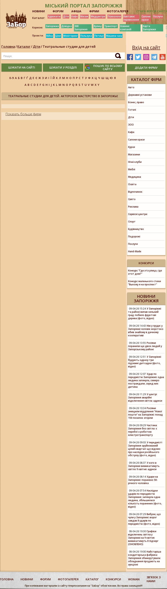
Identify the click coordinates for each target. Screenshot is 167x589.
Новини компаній (125, 27)
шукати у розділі (63, 67)
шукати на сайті (21, 67)
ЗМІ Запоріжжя (80, 27)
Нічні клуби (135, 162)
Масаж (84, 16)
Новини (27, 579)
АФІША (76, 11)
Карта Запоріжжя (149, 27)
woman (134, 579)
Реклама (133, 206)
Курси (131, 147)
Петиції (99, 35)
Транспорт (110, 26)
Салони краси (146, 18)
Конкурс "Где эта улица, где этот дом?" (145, 272)
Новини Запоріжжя (146, 298)
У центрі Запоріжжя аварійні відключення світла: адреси (145, 397)
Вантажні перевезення (131, 18)
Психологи (114, 16)
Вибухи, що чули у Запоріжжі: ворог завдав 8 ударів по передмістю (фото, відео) (144, 519)
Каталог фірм (146, 79)
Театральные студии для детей (69, 46)
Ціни (58, 35)
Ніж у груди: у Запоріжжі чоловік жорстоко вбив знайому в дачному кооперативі (145, 330)
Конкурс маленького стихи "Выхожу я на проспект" (144, 282)
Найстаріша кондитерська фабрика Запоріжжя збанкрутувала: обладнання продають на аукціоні (144, 558)
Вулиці (98, 26)
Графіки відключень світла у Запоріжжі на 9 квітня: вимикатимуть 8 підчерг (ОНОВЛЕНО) (143, 538)
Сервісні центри (137, 214)
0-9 (11, 78)
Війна (49, 35)
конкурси (113, 579)
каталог (92, 579)
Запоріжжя (52, 26)
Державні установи (140, 95)
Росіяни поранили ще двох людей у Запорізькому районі (145, 346)
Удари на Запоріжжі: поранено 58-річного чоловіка (143, 480)
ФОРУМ (58, 11)
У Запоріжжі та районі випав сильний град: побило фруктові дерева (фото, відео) (144, 313)
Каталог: (38, 18)
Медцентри (98, 16)
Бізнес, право (136, 102)
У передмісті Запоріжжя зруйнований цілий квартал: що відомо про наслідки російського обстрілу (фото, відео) (145, 449)
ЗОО (131, 124)
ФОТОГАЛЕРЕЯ (117, 11)
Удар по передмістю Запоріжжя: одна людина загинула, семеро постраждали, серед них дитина (146, 380)
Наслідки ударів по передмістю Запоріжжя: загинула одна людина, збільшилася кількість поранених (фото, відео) (145, 498)
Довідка (66, 26)
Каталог (23, 46)
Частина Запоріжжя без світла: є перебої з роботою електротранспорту (142, 430)
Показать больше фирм (23, 114)
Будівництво (136, 229)
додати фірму (146, 68)
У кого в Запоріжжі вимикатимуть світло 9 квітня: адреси (144, 466)
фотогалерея (68, 579)
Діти (66, 16)
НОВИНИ (38, 11)
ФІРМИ (94, 11)
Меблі (131, 169)
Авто (131, 87)
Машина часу (114, 35)
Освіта (132, 184)
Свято (132, 199)
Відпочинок (135, 191)
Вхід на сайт (146, 47)
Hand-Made (134, 251)
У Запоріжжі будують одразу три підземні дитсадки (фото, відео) (144, 361)
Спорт (132, 221)
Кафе (75, 16)
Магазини (134, 154)
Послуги (158, 16)
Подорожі (134, 236)
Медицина (134, 177)
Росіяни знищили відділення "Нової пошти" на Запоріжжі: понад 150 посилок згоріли (145, 413)
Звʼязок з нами (154, 579)
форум (45, 579)
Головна (8, 46)
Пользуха (86, 35)
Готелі (132, 109)
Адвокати (54, 16)
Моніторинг (70, 35)
